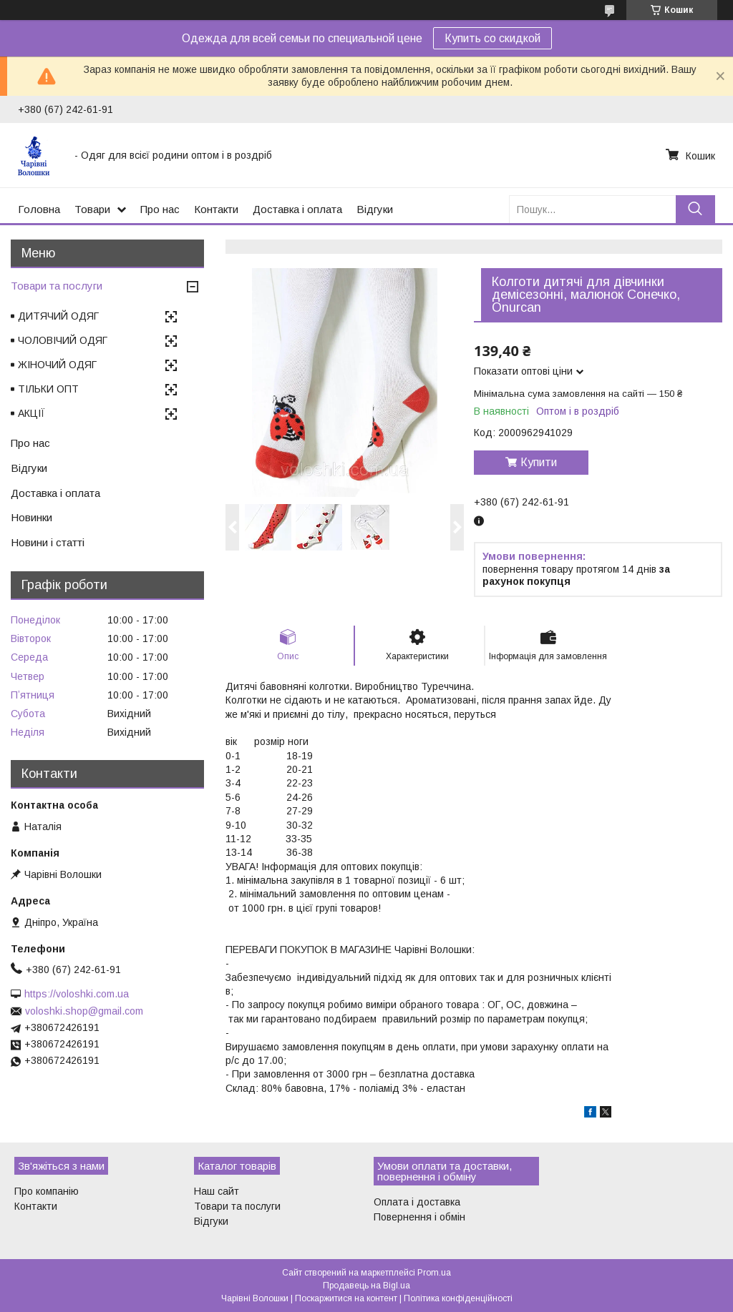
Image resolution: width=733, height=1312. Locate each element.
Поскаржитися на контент (346, 1298)
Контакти (216, 209)
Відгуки (374, 209)
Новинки (31, 517)
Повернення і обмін (419, 1217)
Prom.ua (434, 1273)
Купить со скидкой (492, 38)
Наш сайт (216, 1191)
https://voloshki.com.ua (76, 994)
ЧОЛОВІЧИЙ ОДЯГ (62, 340)
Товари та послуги (56, 286)
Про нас (160, 209)
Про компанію (46, 1191)
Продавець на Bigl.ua (366, 1286)
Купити (538, 462)
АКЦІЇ (31, 413)
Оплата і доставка (417, 1202)
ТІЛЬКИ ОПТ (48, 389)
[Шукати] (695, 209)
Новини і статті (47, 542)
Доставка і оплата (297, 209)
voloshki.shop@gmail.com (84, 1011)
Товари (92, 209)
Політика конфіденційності (458, 1298)
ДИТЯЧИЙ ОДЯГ (58, 316)
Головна (39, 209)
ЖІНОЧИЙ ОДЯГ (57, 364)
